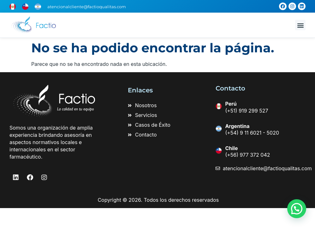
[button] (300, 25)
